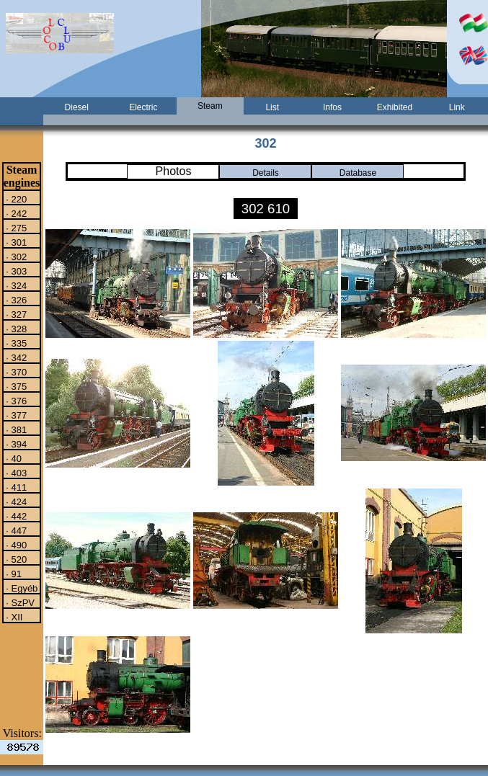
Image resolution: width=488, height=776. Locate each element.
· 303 (15, 271)
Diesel (77, 107)
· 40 (13, 458)
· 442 (15, 516)
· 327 (15, 314)
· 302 (15, 256)
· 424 (15, 501)
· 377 (15, 415)
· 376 (15, 401)
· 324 (15, 285)
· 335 (15, 343)
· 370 (15, 372)
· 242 (15, 213)
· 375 (15, 386)
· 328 (15, 329)
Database (358, 173)
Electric (143, 107)
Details (265, 173)
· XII (13, 617)
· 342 (15, 357)
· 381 (15, 429)
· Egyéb (21, 588)
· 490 (15, 545)
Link (457, 107)
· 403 (15, 473)
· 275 (15, 228)
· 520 (15, 559)
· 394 (15, 444)
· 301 (15, 242)
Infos (332, 107)
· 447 (15, 530)
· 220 (15, 199)
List (272, 107)
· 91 (13, 573)
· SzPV (19, 602)
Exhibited (394, 107)
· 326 (15, 300)
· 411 (15, 487)
